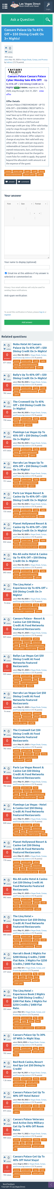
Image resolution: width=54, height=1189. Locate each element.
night (41, 1048)
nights (27, 171)
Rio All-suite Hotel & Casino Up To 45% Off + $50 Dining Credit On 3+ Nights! (30, 558)
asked (6, 60)
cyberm (39, 174)
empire (16, 1176)
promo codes (18, 171)
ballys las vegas (19, 686)
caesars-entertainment (13, 174)
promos (8, 171)
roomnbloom (31, 1085)
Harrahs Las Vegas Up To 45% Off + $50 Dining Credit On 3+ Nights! (30, 466)
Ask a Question (22, 19)
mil (15, 1149)
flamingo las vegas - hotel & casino (26, 835)
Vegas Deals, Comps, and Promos (35, 60)
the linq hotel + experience (23, 611)
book (36, 977)
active (28, 1143)
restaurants (37, 642)
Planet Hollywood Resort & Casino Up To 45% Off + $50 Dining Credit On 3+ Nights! (30, 527)
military (36, 1140)
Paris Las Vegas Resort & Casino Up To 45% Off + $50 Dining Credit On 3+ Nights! (30, 497)
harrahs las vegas (20, 486)
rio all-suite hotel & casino (23, 577)
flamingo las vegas (20, 455)
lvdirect (28, 358)
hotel (42, 1106)
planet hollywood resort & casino (25, 547)
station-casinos (19, 1082)
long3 (16, 1055)
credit (35, 171)
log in (41, 312)
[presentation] (26, 303)
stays (36, 1170)
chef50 (41, 648)
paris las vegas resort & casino (25, 516)
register (7, 315)
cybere (16, 1112)
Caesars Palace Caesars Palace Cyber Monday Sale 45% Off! (26, 78)
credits (22, 977)
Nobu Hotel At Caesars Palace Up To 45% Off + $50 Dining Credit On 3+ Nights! (30, 348)
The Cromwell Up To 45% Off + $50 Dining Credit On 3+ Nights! (29, 405)
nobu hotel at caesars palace (24, 367)
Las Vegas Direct (18, 1187)
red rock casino (33, 1082)
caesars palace (29, 174)
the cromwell (18, 425)
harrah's (36, 980)
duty (22, 1143)
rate (15, 977)
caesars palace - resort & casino (25, 648)
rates (36, 1106)
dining (41, 171)
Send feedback (9, 1184)
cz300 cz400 (18, 983)
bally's (42, 391)
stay (35, 1048)
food (35, 679)
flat (35, 974)
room (44, 1140)
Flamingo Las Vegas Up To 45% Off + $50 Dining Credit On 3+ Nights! (30, 436)
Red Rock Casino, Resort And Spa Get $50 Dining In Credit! (29, 1065)
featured (27, 642)
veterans (37, 1143)
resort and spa (19, 1085)
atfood (36, 639)
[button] (13, 204)
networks (17, 642)
